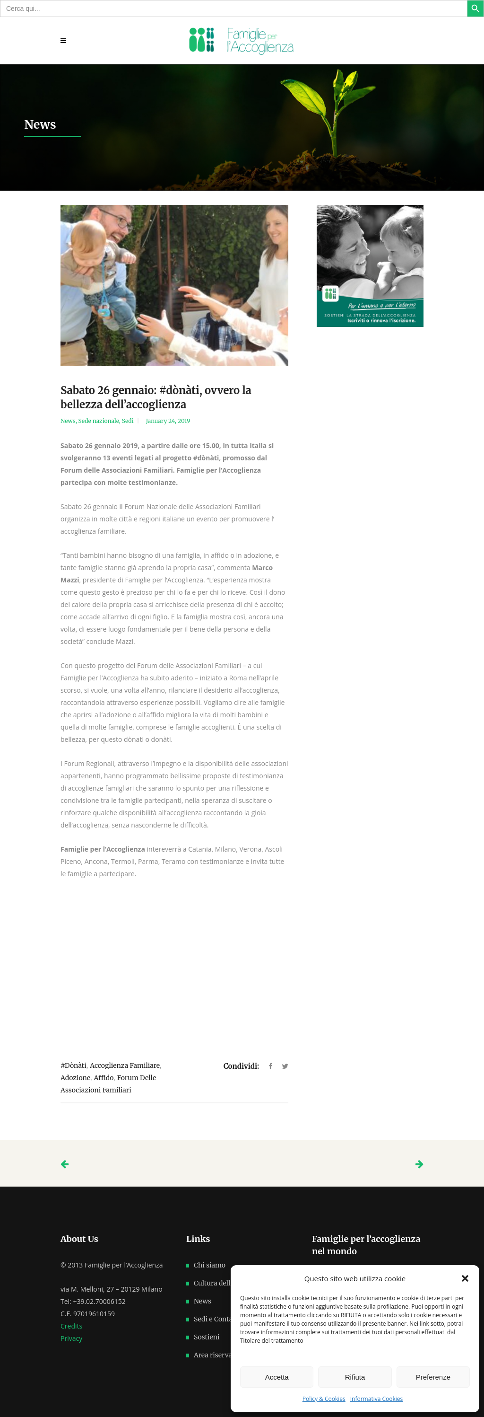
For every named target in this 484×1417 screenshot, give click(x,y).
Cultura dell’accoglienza (231, 1283)
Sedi (128, 420)
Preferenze (433, 1377)
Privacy (71, 1338)
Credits (71, 1325)
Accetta (277, 1377)
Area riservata (216, 1355)
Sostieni (207, 1337)
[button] (465, 1278)
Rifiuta (355, 1377)
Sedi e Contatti (217, 1319)
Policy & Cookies (324, 1399)
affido (103, 1078)
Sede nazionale (98, 420)
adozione (75, 1078)
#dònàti (73, 1065)
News (68, 420)
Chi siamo (209, 1265)
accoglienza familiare (125, 1065)
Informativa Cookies (376, 1399)
